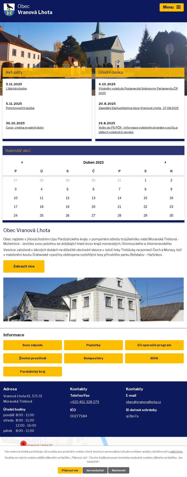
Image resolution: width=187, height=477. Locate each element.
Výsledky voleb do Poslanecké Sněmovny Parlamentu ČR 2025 (138, 91)
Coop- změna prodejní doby (25, 127)
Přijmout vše (70, 470)
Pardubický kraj (32, 371)
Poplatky (93, 345)
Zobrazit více (24, 266)
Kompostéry (93, 358)
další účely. (176, 451)
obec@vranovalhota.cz (143, 402)
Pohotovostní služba (20, 108)
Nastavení (118, 470)
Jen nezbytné (95, 470)
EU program (154, 345)
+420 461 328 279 (84, 402)
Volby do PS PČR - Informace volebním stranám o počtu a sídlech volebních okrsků (138, 130)
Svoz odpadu (32, 345)
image (93, 299)
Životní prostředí (32, 358)
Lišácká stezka (16, 88)
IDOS (154, 358)
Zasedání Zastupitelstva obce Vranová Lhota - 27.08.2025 (139, 108)
